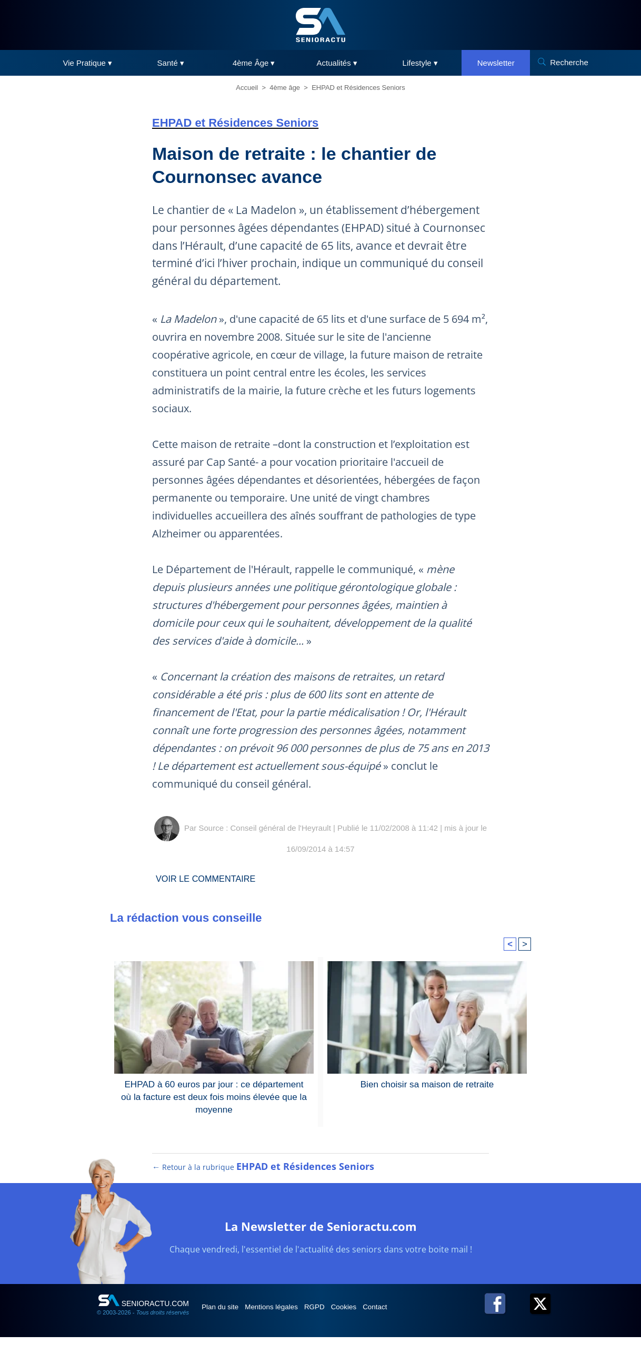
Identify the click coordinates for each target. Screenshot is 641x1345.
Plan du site (225, 1314)
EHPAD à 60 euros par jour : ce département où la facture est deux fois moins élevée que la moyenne (213, 1095)
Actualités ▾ (337, 62)
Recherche (569, 62)
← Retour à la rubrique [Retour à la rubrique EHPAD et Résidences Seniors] (263, 1174)
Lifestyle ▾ (420, 62)
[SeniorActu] (320, 25)
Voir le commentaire (211, 878)
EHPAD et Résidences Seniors (358, 87)
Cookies (371, 1314)
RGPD (335, 1314)
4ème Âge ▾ (254, 62)
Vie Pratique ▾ (87, 62)
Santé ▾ (170, 62)
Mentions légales (284, 1314)
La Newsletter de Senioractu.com (320, 1233)
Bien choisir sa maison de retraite (427, 1083)
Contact (409, 1314)
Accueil (247, 87)
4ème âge (284, 87)
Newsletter (496, 62)
